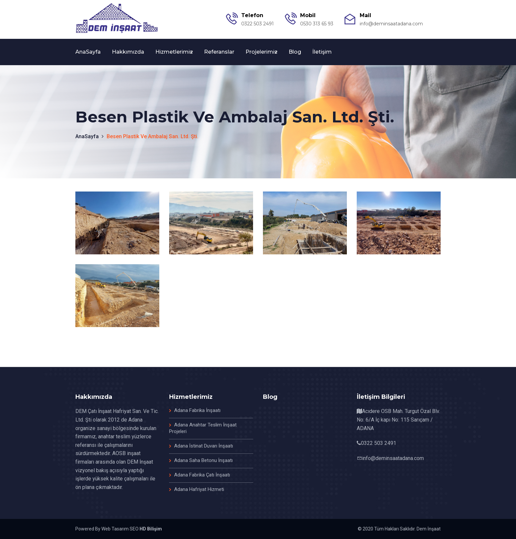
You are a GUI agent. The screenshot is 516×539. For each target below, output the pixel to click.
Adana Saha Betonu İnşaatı (203, 460)
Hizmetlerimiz (174, 52)
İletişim (322, 52)
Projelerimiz (261, 52)
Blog (295, 52)
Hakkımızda (128, 52)
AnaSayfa (88, 52)
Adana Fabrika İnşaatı (197, 410)
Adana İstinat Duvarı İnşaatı (203, 446)
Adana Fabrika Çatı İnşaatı (202, 475)
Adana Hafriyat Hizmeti (199, 489)
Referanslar (219, 52)
